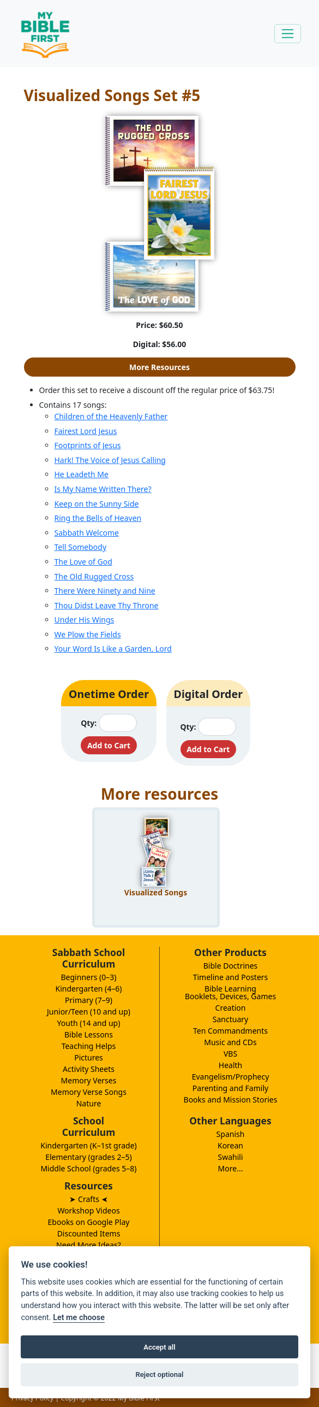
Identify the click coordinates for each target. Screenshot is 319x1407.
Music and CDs (230, 1042)
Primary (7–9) (88, 1000)
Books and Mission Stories (231, 1099)
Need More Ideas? (88, 1245)
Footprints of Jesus (88, 445)
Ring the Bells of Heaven (98, 518)
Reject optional (159, 1374)
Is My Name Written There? (103, 489)
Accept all (159, 1347)
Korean (230, 1145)
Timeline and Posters (230, 977)
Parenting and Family (230, 1088)
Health (230, 1065)
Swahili (230, 1157)
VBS (230, 1053)
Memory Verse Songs (89, 1092)
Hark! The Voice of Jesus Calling (110, 460)
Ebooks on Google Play (89, 1222)
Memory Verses (89, 1080)
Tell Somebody (81, 547)
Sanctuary (230, 1019)
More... (230, 1168)
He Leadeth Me (82, 474)
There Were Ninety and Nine (105, 590)
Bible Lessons (88, 1034)
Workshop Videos (88, 1210)
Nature (88, 1103)
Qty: (89, 723)
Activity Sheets (89, 1069)
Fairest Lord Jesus (86, 431)
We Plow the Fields (88, 634)
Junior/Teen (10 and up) (88, 1011)
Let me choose (79, 1317)
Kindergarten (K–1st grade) (88, 1145)
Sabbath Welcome (87, 532)
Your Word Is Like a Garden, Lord (113, 648)
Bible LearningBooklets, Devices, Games (230, 992)
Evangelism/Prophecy (230, 1076)
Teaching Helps (89, 1046)
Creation (230, 1008)
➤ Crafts (88, 1199)
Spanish (230, 1134)
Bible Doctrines (230, 965)
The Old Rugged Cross (94, 576)
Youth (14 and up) (89, 1023)
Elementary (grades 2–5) (88, 1157)
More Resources (159, 367)
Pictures (88, 1057)
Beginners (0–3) (89, 977)
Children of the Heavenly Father (111, 416)
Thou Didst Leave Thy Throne (107, 605)
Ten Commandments (230, 1030)
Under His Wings (85, 619)
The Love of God (83, 561)
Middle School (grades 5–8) (88, 1168)
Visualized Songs (155, 892)
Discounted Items (89, 1233)
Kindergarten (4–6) (89, 988)
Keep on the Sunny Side (97, 504)
